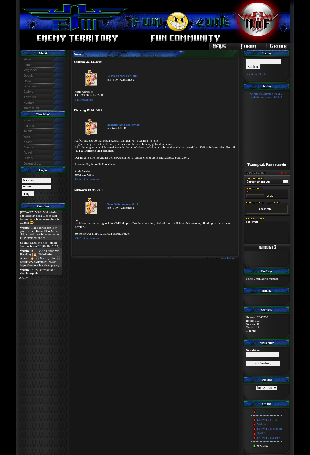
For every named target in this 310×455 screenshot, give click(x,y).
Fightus (29, 125)
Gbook (28, 75)
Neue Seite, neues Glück (122, 204)
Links (27, 81)
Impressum (31, 107)
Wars (27, 136)
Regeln (29, 152)
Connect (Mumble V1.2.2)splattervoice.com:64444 (266, 95)
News (28, 59)
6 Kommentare (84, 99)
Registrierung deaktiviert (123, 124)
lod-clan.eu (227, 258)
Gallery (29, 91)
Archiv (23, 277)
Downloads (31, 86)
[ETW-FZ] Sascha (268, 437)
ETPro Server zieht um (122, 75)
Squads (29, 120)
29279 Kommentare (87, 238)
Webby (261, 424)
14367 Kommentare (87, 179)
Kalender (30, 97)
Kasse (28, 142)
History (28, 158)
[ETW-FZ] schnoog (269, 428)
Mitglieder (30, 70)
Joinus (28, 131)
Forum (28, 64)
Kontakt (29, 102)
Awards (29, 147)
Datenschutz (32, 163)
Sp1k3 (261, 433)
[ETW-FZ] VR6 (267, 419)
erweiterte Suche (256, 74)
